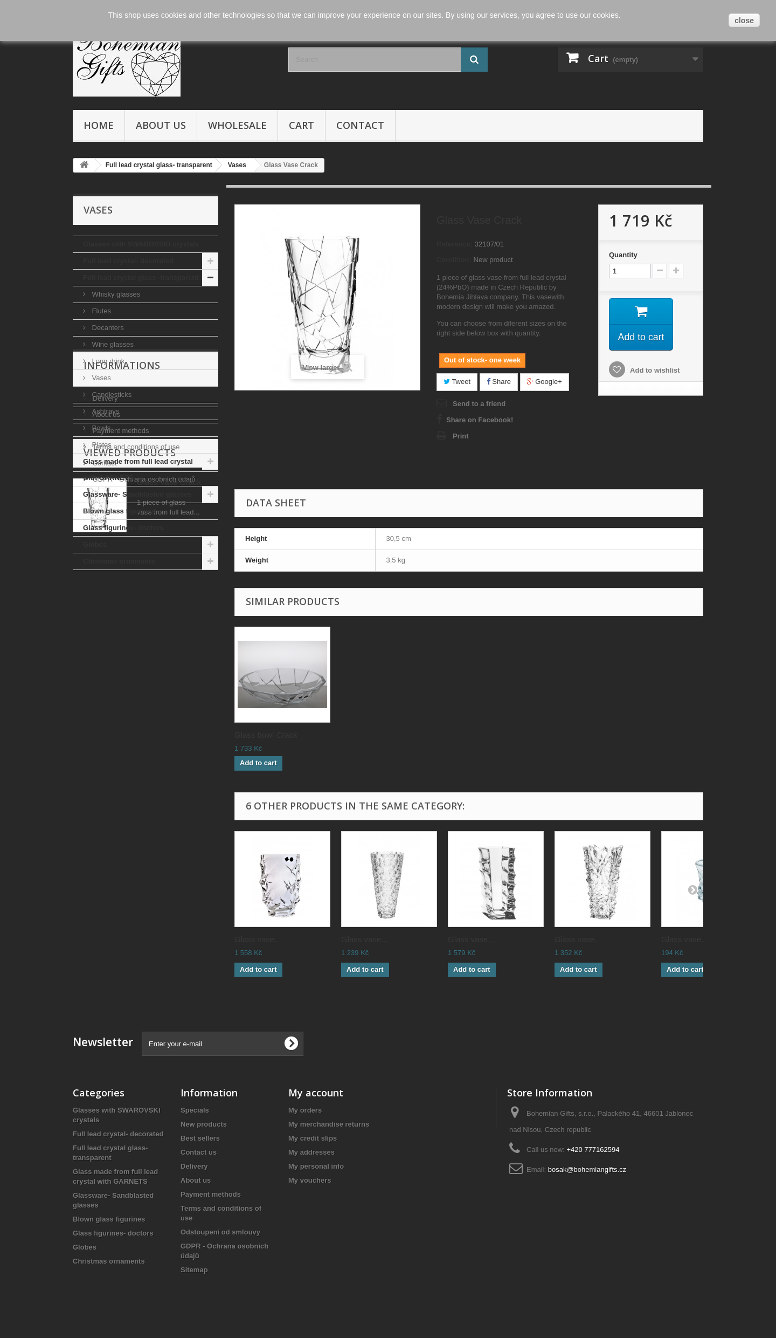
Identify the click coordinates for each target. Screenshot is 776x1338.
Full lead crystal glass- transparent (141, 277)
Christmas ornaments (119, 561)
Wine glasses (112, 344)
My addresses (311, 1152)
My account (315, 1092)
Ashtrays (104, 411)
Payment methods (120, 664)
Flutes (100, 311)
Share (499, 382)
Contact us (199, 1152)
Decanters (107, 328)
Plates (101, 445)
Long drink (107, 361)
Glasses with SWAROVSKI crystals (141, 244)
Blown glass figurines (119, 511)
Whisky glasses (115, 294)
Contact (360, 125)
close (744, 20)
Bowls (100, 428)
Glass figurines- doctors (123, 528)
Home (99, 125)
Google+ (544, 382)
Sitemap (194, 1270)
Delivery (104, 631)
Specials (195, 1110)
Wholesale (237, 125)
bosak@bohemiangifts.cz (587, 1169)
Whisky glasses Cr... (270, 734)
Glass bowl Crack (479, 734)
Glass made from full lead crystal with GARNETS (138, 469)
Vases (100, 378)
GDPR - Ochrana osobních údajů (143, 712)
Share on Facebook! (479, 420)
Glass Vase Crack (169, 782)
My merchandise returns (328, 1124)
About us (161, 125)
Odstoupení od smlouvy (220, 1232)
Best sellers (200, 1138)
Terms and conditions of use (135, 680)
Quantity (623, 255)
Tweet (457, 382)
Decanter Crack (369, 734)
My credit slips (312, 1138)
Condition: (454, 260)
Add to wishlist (654, 371)
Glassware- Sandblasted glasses (137, 494)
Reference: (454, 244)
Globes (95, 544)
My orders (305, 1110)
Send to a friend (479, 404)
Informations (122, 602)
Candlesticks (110, 394)
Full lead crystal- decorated (128, 261)
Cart (301, 125)
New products (204, 1124)
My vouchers (309, 1180)
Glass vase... (257, 939)
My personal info (316, 1166)
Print (461, 436)
